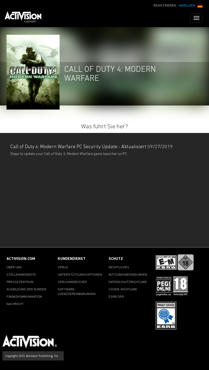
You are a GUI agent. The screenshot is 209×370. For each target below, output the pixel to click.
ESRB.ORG (116, 297)
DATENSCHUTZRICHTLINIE (128, 282)
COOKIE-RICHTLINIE (123, 289)
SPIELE (63, 267)
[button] (200, 5)
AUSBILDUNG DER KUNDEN (26, 289)
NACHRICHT (15, 304)
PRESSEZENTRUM (20, 282)
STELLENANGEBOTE (21, 274)
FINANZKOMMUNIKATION (24, 297)
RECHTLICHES (119, 267)
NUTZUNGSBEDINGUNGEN (128, 274)
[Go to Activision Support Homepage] (26, 18)
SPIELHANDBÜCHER (72, 282)
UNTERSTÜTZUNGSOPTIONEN (80, 274)
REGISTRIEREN (164, 5)
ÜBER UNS (14, 267)
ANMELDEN (187, 5)
